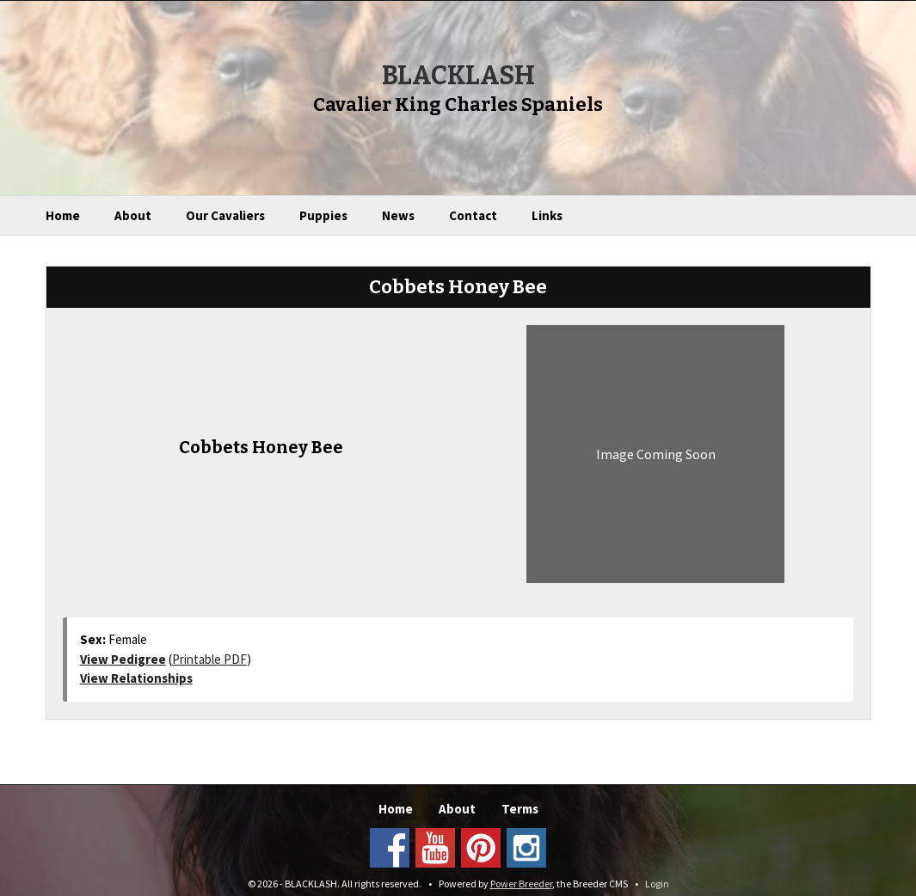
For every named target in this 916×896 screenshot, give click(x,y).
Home (63, 215)
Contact (473, 215)
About (132, 215)
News (398, 215)
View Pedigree (123, 659)
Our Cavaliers (225, 215)
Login (657, 883)
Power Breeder (521, 883)
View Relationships (136, 678)
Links (547, 215)
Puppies (323, 215)
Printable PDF (209, 659)
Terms (519, 809)
